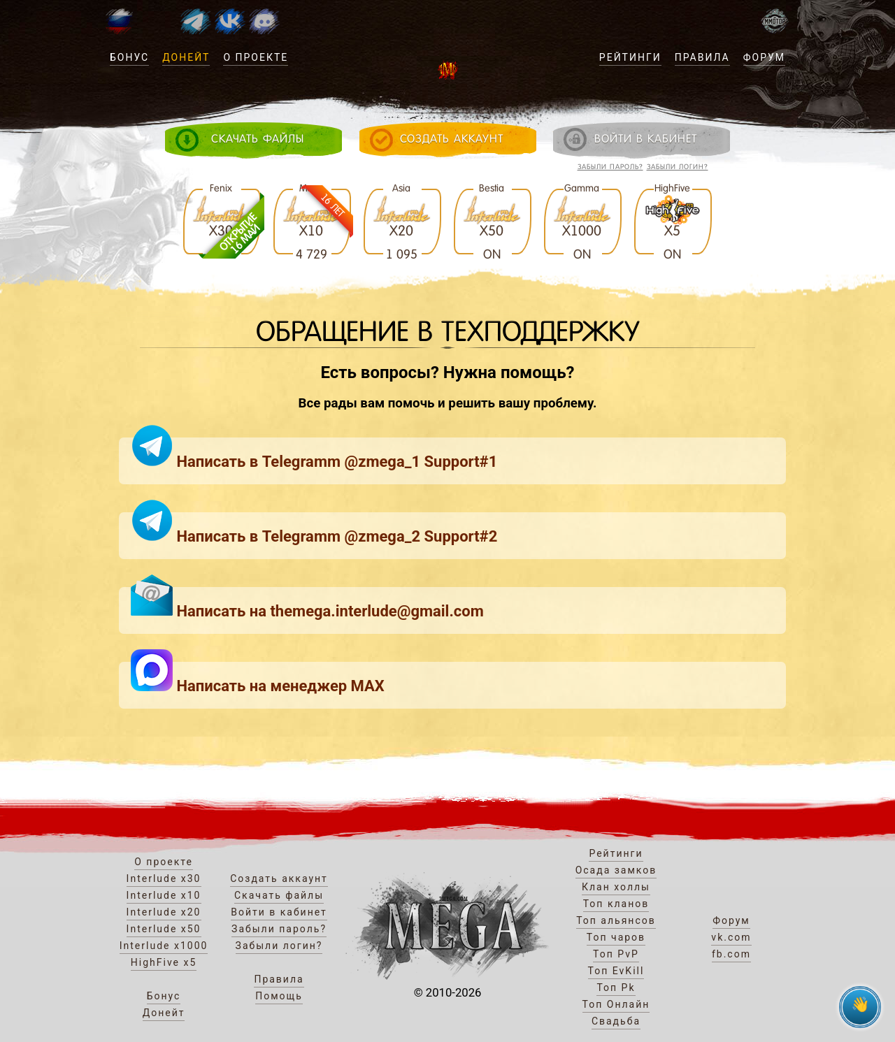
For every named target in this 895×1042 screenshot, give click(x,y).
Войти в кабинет (279, 912)
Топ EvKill (616, 970)
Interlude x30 (164, 878)
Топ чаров (616, 937)
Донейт (186, 57)
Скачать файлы (279, 895)
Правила (702, 57)
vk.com (731, 937)
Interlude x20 (164, 912)
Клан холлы (616, 886)
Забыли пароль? (610, 167)
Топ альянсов (616, 920)
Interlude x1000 (164, 945)
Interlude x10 (164, 895)
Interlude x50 (164, 928)
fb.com (731, 954)
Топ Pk (615, 987)
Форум (764, 57)
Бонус (129, 57)
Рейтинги (630, 57)
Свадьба (616, 1021)
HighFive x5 (164, 962)
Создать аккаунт (279, 878)
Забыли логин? (677, 167)
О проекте (255, 57)
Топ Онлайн (616, 1004)
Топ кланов (616, 903)
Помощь (279, 995)
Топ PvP (616, 954)
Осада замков (616, 870)
